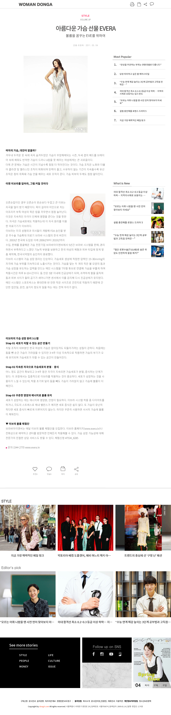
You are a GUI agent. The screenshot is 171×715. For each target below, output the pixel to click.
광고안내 (32, 701)
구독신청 (24, 701)
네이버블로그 (120, 654)
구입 (164, 685)
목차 (147, 685)
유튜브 (111, 654)
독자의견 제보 (50, 701)
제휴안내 (111, 701)
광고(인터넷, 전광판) (99, 701)
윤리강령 (40, 701)
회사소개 (86, 701)
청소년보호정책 (145, 701)
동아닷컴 (78, 701)
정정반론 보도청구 (64, 701)
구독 (155, 685)
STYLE (85, 15)
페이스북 (94, 654)
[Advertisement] (48, 312)
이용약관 (119, 701)
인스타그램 (102, 654)
